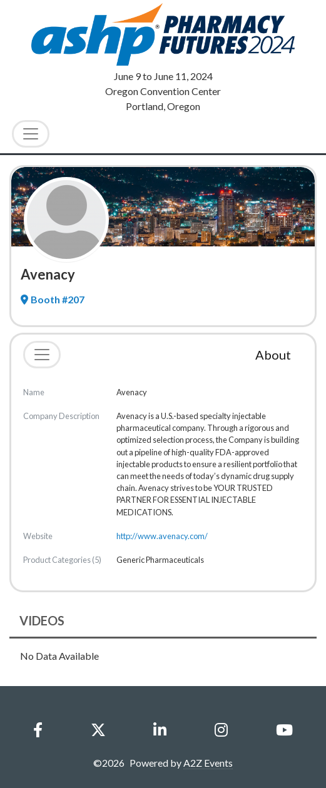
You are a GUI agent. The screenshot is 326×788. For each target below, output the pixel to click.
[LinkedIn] (160, 729)
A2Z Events (208, 763)
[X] (97, 729)
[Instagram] (220, 729)
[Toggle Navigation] (30, 134)
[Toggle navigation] (42, 354)
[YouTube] (284, 729)
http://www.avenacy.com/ (162, 536)
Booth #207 (52, 299)
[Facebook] (38, 729)
